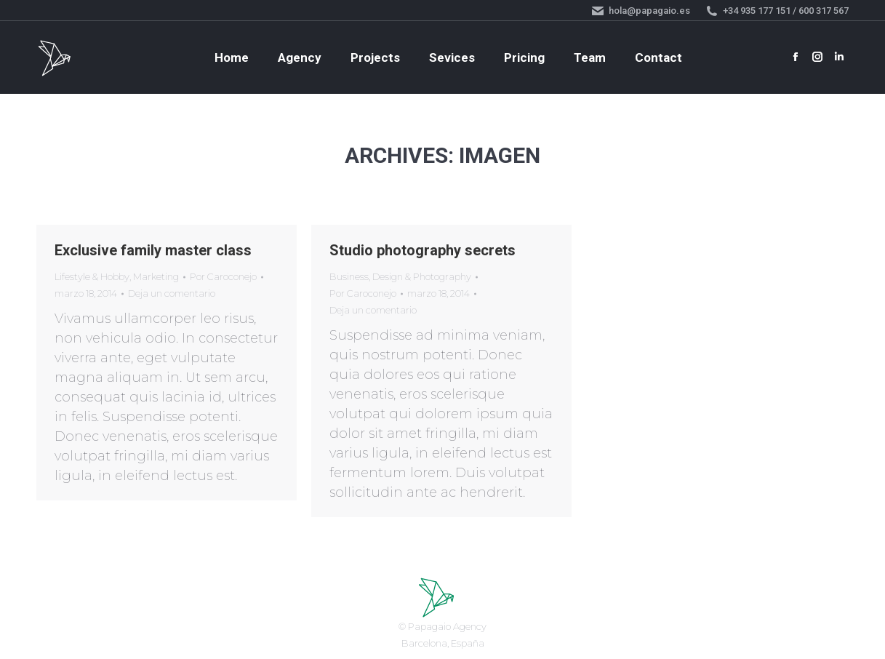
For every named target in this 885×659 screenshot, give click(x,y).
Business (349, 276)
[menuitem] (232, 58)
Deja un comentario (171, 293)
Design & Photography (421, 276)
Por (223, 276)
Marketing (156, 276)
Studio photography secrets (422, 250)
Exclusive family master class (153, 250)
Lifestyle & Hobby (92, 276)
